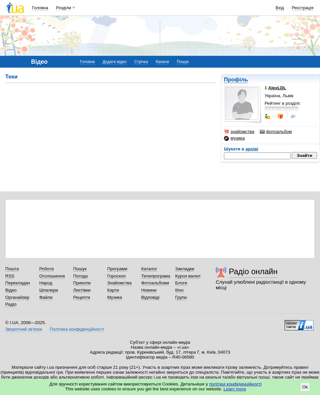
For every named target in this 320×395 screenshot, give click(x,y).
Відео (11, 290)
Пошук (183, 61)
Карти (113, 290)
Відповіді (150, 297)
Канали (162, 61)
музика (234, 138)
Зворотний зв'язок (23, 329)
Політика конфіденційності (77, 329)
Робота (46, 268)
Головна (40, 7)
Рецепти (81, 297)
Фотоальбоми (155, 282)
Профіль (236, 80)
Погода (80, 276)
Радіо (10, 304)
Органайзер (17, 297)
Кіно (179, 290)
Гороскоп (116, 276)
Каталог (149, 268)
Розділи (63, 7)
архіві (252, 148)
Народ (45, 282)
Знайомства (119, 282)
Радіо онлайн (253, 271)
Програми (117, 268)
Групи (181, 297)
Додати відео (115, 61)
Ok (305, 386)
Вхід (280, 7)
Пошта (12, 268)
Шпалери (48, 290)
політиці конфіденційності (235, 384)
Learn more (235, 388)
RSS (9, 276)
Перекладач (17, 282)
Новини (149, 290)
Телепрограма (155, 276)
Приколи (81, 282)
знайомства (239, 131)
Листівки (81, 290)
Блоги (181, 282)
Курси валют (188, 276)
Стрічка (141, 61)
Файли (46, 297)
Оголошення (52, 276)
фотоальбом (276, 131)
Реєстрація (302, 7)
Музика (114, 297)
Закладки (184, 268)
